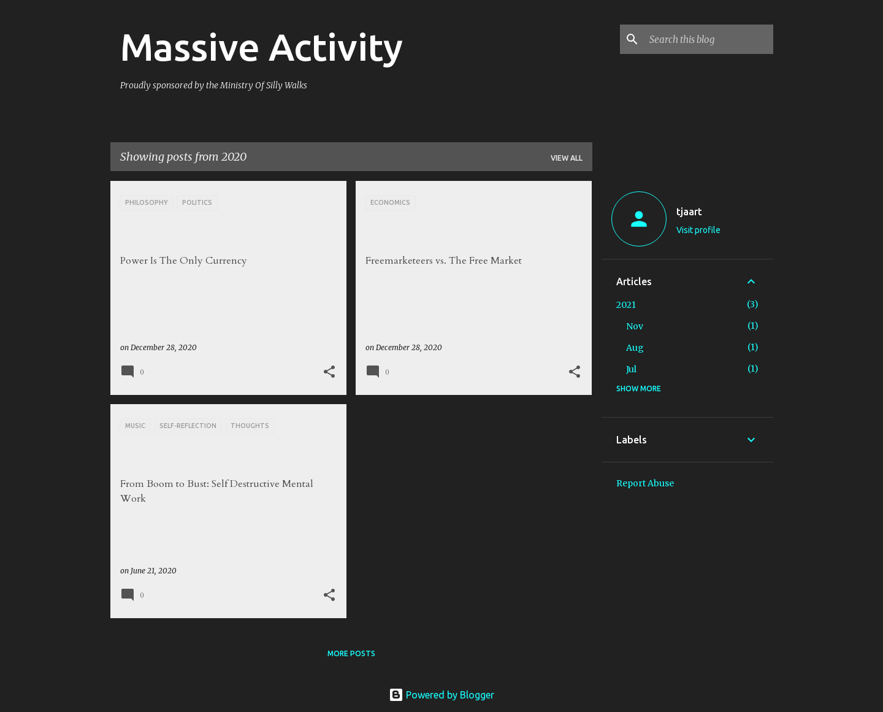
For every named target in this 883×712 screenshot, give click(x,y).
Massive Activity (261, 46)
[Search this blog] (708, 39)
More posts (351, 653)
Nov (634, 326)
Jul (631, 369)
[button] (329, 372)
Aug (635, 347)
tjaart (689, 211)
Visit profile (698, 230)
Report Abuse (645, 483)
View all (567, 158)
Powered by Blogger (441, 694)
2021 (626, 304)
